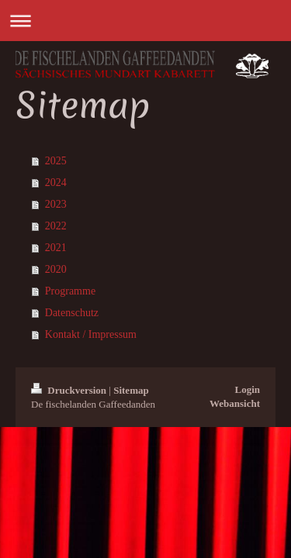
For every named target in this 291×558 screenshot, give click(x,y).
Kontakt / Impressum (91, 334)
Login (247, 389)
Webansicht (235, 403)
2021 (56, 247)
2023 (56, 204)
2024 (56, 182)
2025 (56, 161)
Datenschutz (72, 313)
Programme (70, 291)
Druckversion (70, 390)
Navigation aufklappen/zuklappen (145, 20)
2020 (56, 269)
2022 (56, 226)
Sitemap (131, 390)
